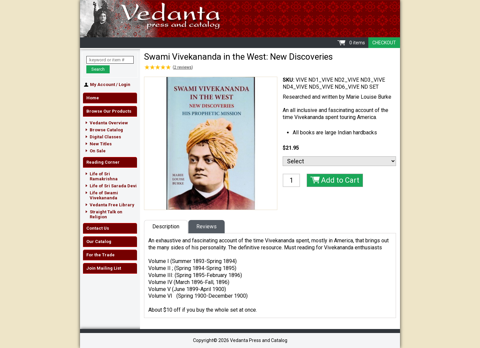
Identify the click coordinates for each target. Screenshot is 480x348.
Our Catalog (98, 241)
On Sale (98, 150)
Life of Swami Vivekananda (104, 195)
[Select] (339, 161)
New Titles (101, 143)
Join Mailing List (103, 268)
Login (124, 84)
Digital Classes (105, 136)
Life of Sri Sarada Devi (113, 185)
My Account (102, 84)
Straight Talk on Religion (106, 214)
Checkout (384, 42)
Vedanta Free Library (112, 204)
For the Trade (100, 254)
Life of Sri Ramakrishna (104, 176)
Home (92, 97)
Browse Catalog (106, 129)
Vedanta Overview (109, 122)
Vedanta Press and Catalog (240, 18)
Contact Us (97, 228)
